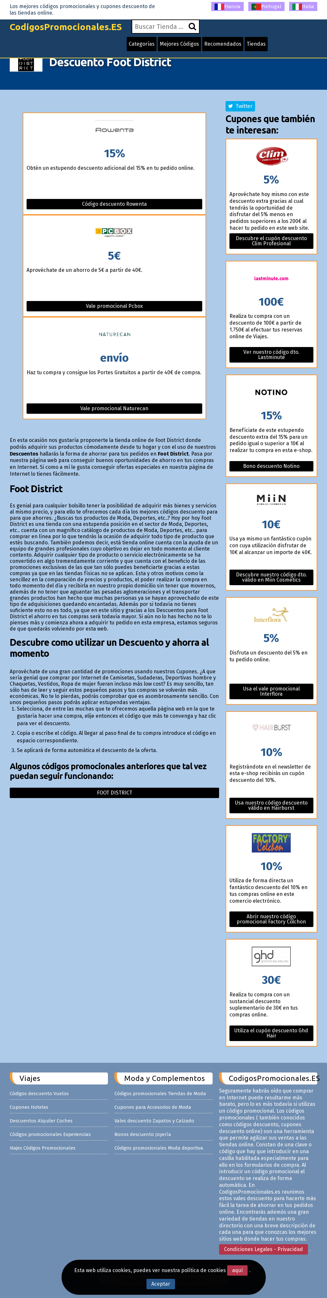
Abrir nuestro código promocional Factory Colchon (271, 919)
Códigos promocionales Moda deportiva (158, 1148)
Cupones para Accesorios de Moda (152, 1107)
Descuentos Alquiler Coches (41, 1121)
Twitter (240, 106)
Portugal (266, 7)
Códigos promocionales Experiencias (50, 1134)
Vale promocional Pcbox (114, 306)
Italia (303, 7)
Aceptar (160, 1284)
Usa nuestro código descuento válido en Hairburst (271, 805)
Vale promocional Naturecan (114, 408)
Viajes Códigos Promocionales (43, 1148)
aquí (237, 1270)
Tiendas (256, 44)
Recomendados (222, 44)
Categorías (142, 44)
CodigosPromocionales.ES (66, 27)
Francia (227, 7)
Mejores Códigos (179, 44)
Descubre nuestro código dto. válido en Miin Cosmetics (271, 577)
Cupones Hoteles (29, 1107)
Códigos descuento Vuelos (39, 1093)
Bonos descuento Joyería (142, 1134)
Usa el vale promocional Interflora (271, 691)
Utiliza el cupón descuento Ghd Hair (271, 1033)
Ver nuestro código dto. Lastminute (271, 354)
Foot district (114, 793)
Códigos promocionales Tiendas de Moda (160, 1093)
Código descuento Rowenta (114, 204)
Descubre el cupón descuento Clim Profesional (271, 241)
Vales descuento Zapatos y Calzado (154, 1121)
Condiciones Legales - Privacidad (263, 1249)
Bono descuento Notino (271, 466)
